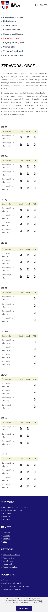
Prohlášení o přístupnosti (12, 510)
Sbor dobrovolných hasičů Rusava (16, 586)
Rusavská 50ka (8, 558)
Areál (5, 542)
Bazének (6, 536)
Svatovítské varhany (10, 567)
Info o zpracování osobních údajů (15, 507)
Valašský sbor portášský (12, 589)
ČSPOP (5, 580)
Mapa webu (7, 516)
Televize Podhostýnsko (11, 555)
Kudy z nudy (8, 564)
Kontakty (6, 519)
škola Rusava (8, 561)
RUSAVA (15, 5)
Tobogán (6, 539)
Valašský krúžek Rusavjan (13, 583)
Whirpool (6, 533)
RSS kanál (7, 513)
